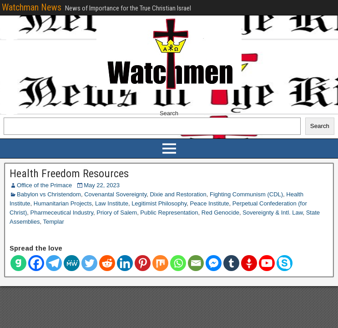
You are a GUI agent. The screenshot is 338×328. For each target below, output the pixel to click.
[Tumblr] (231, 263)
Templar (53, 221)
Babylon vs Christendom (49, 194)
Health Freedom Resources (69, 173)
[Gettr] (249, 263)
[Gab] (18, 263)
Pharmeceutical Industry (62, 212)
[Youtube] (267, 263)
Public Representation (169, 212)
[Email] (196, 263)
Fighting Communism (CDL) (246, 194)
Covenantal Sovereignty (115, 194)
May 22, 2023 (102, 185)
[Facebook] (36, 263)
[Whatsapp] (178, 263)
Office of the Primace (44, 185)
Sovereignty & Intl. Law (272, 212)
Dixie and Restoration (178, 194)
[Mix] (160, 263)
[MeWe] (72, 263)
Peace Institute (209, 203)
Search (169, 113)
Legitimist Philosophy (159, 203)
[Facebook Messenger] (214, 263)
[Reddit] (107, 263)
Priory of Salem (116, 212)
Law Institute (111, 203)
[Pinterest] (143, 263)
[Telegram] (54, 263)
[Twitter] (89, 263)
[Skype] (285, 263)
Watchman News (31, 7)
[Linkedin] (125, 263)
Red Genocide (220, 212)
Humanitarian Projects (63, 203)
